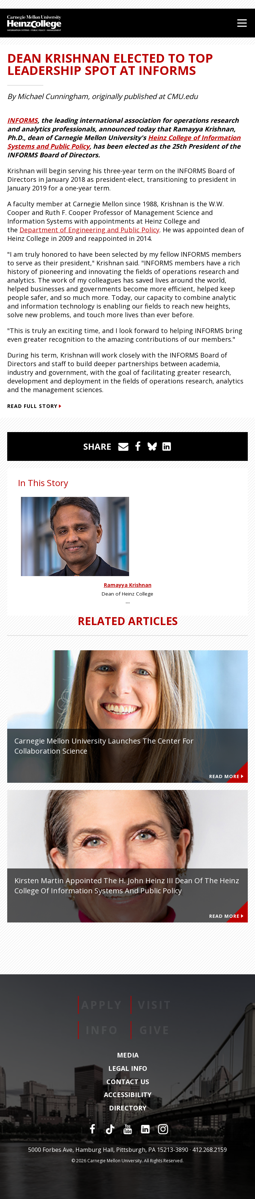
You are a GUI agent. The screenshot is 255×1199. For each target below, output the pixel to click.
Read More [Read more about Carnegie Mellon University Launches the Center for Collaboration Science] (226, 776)
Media (128, 1055)
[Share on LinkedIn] (167, 446)
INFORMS (22, 120)
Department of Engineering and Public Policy (89, 229)
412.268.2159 (209, 1150)
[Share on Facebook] (138, 446)
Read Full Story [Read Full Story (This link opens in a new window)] (34, 406)
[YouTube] (128, 1129)
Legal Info (127, 1069)
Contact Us (127, 1082)
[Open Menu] (242, 23)
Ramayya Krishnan (127, 585)
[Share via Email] (123, 446)
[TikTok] (110, 1129)
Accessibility (127, 1095)
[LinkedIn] (145, 1129)
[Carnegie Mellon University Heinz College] (34, 24)
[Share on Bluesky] (152, 446)
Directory (127, 1108)
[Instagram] (163, 1129)
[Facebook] (92, 1129)
